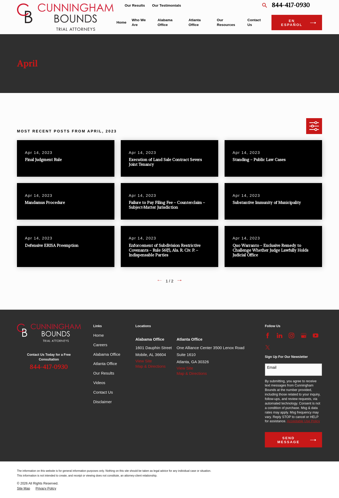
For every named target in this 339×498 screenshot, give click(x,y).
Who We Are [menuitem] (139, 22)
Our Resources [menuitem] (226, 22)
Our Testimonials (166, 5)
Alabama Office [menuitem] (165, 22)
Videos (99, 382)
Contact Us (103, 392)
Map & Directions (150, 366)
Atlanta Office (105, 363)
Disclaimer (102, 401)
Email (271, 367)
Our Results (135, 5)
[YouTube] (315, 335)
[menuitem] (23, 488)
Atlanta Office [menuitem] (195, 22)
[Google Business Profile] (303, 335)
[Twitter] (267, 347)
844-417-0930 (291, 5)
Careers (100, 345)
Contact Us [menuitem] (254, 22)
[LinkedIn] (279, 335)
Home (98, 335)
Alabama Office (106, 354)
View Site (143, 361)
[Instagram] (291, 335)
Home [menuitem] (122, 22)
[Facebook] (267, 335)
